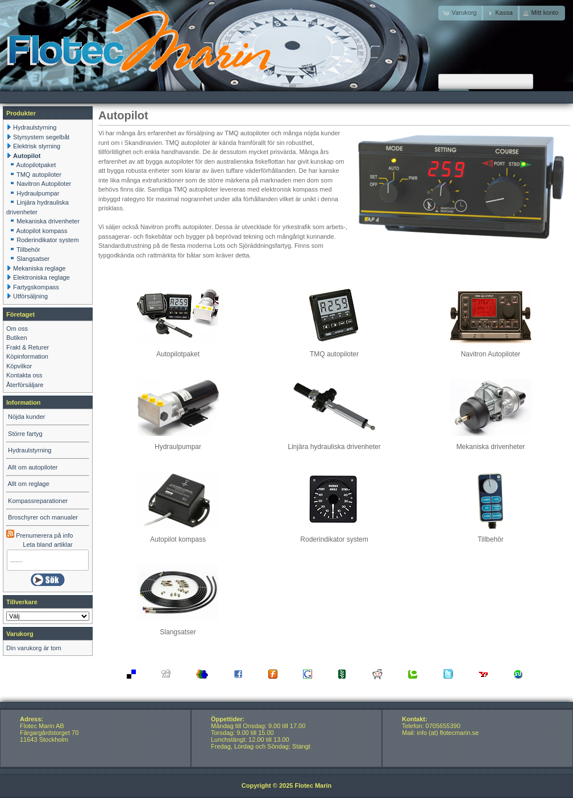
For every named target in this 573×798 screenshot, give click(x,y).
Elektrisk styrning (36, 146)
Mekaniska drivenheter (490, 443)
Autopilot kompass (178, 535)
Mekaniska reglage (39, 268)
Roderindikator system (334, 535)
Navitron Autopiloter (490, 350)
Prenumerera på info (39, 535)
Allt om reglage (28, 483)
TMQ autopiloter (334, 350)
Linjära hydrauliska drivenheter (334, 443)
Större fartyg (25, 433)
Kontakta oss (24, 375)
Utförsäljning (30, 296)
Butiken (16, 337)
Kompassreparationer (38, 500)
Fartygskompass (36, 287)
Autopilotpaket (178, 350)
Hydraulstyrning (34, 127)
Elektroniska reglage (41, 277)
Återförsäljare (24, 384)
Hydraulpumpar (178, 443)
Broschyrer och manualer (43, 517)
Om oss (17, 328)
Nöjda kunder (26, 416)
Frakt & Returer (27, 347)
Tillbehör (490, 535)
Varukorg (20, 633)
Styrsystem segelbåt (41, 137)
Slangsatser (178, 628)
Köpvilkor (19, 366)
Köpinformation (27, 356)
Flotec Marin (312, 785)
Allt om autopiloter (32, 467)
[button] (500, 13)
